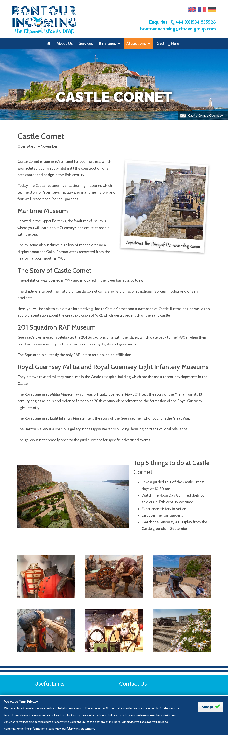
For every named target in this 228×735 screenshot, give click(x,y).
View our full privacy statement (74, 728)
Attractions (138, 43)
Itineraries (109, 43)
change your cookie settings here (30, 722)
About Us (65, 43)
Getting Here (168, 43)
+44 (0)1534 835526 (193, 22)
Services (86, 43)
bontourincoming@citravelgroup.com (178, 29)
